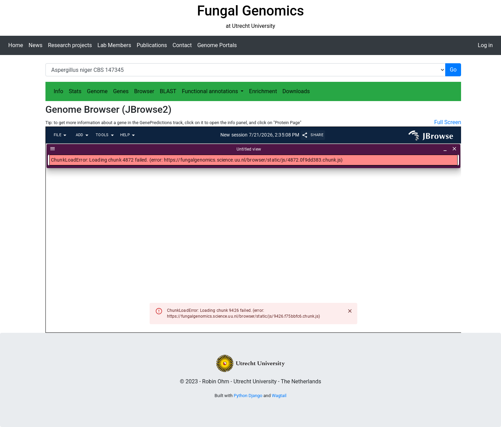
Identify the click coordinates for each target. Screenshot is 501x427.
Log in (485, 45)
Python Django (248, 395)
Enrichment (263, 91)
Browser (144, 91)
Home (15, 45)
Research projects (70, 45)
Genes (120, 91)
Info (58, 91)
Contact (182, 45)
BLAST (168, 91)
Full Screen (447, 122)
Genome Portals (217, 45)
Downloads (296, 91)
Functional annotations (210, 91)
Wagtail (279, 395)
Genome (97, 91)
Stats (75, 91)
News (35, 45)
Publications (152, 45)
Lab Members (114, 45)
